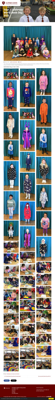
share (6, 380)
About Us (22, 4)
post (13, 380)
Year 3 (6, 373)
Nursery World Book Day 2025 (44, 376)
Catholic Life (48, 4)
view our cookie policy (24, 398)
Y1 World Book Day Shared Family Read (12, 376)
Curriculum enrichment (14, 373)
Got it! (51, 398)
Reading (8, 373)
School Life (39, 4)
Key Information (28, 4)
